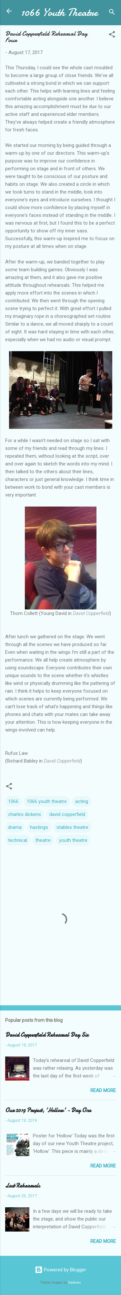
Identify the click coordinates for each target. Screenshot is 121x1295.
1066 (13, 801)
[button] (112, 35)
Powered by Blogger (60, 1270)
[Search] (112, 13)
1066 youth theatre (47, 801)
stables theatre (72, 827)
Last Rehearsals (22, 1186)
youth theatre (73, 840)
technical (17, 840)
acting (81, 801)
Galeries (74, 1282)
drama (15, 827)
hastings (39, 827)
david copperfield (67, 814)
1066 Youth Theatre (59, 12)
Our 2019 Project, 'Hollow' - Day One (48, 1110)
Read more (103, 1090)
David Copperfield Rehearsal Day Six (46, 1035)
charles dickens (24, 814)
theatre (43, 840)
